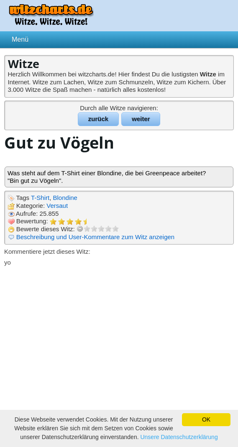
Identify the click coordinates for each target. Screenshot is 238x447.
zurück (98, 118)
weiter (141, 118)
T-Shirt (40, 197)
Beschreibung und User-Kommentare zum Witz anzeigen (95, 236)
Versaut (57, 205)
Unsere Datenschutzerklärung (179, 437)
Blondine (65, 197)
